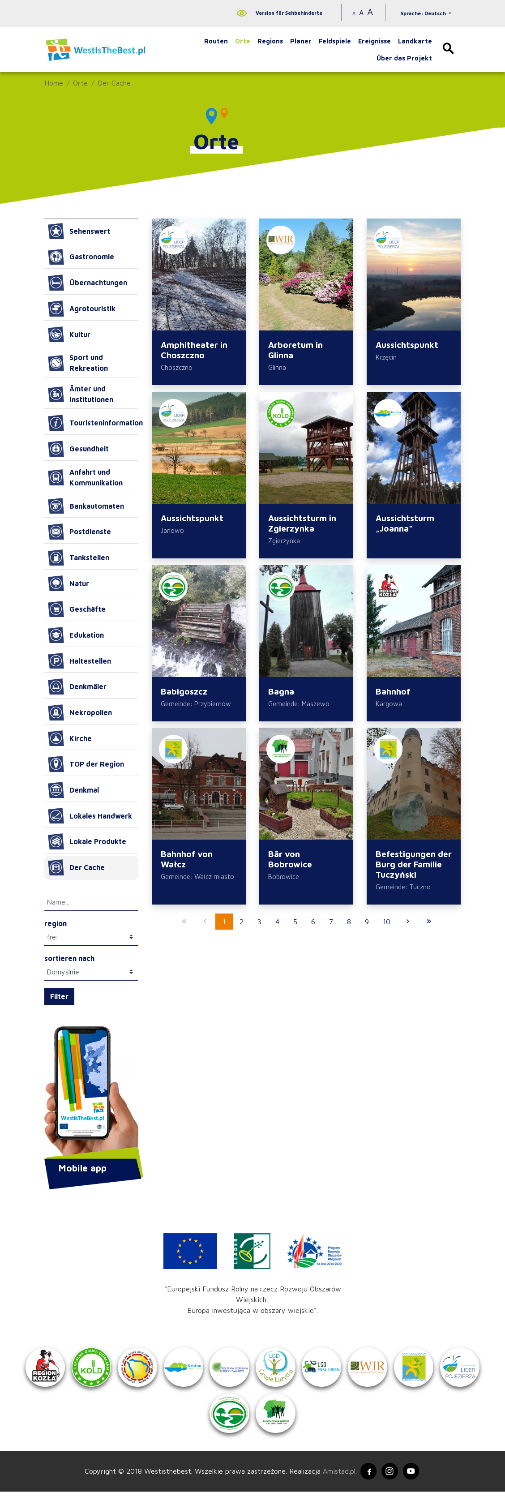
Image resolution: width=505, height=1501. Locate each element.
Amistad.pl (336, 1480)
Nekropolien (80, 712)
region (55, 923)
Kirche (70, 738)
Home (53, 83)
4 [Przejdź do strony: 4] (277, 939)
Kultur (69, 334)
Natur (68, 583)
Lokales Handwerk (90, 816)
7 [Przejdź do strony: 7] (331, 939)
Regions (270, 41)
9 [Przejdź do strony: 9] (367, 939)
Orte (242, 41)
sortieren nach (69, 958)
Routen (216, 41)
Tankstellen (78, 557)
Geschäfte (77, 609)
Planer (301, 41)
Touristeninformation (93, 423)
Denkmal (73, 790)
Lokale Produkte (87, 841)
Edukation (76, 635)
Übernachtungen (87, 282)
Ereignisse (374, 41)
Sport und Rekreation (78, 362)
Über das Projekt (404, 58)
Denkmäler (77, 686)
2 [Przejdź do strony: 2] (242, 939)
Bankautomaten (86, 506)
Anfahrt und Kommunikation (85, 477)
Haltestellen (79, 661)
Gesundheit (78, 449)
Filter (59, 996)
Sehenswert (79, 231)
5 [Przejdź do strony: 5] (295, 939)
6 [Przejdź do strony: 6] (313, 939)
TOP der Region (86, 764)
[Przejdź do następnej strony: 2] (408, 939)
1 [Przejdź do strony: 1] (224, 939)
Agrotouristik (82, 308)
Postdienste (79, 531)
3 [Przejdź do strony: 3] (259, 939)
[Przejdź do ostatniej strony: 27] (429, 939)
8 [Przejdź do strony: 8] (349, 939)
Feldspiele (335, 41)
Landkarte (415, 41)
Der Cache (114, 83)
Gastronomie (81, 257)
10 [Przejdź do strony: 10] (386, 939)
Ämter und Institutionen (80, 394)
